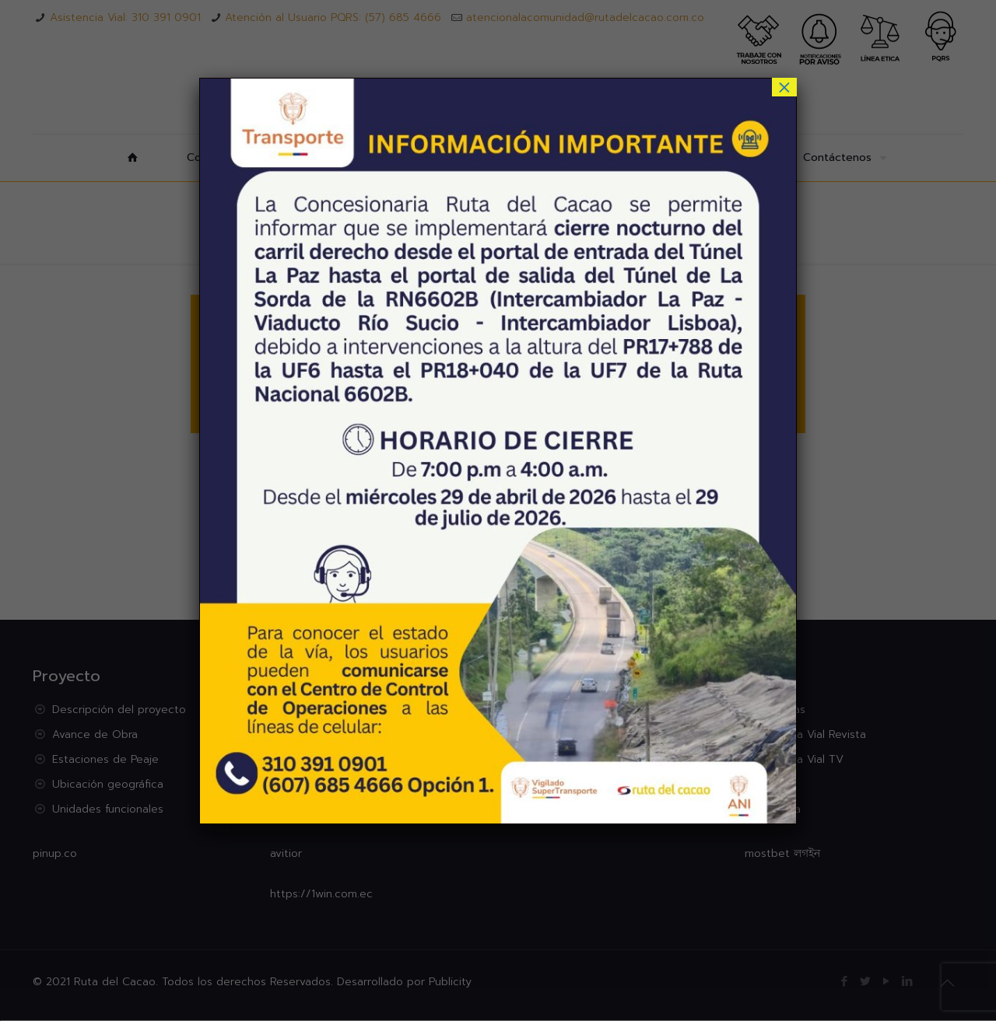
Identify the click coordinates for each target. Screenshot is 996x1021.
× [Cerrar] (784, 87)
